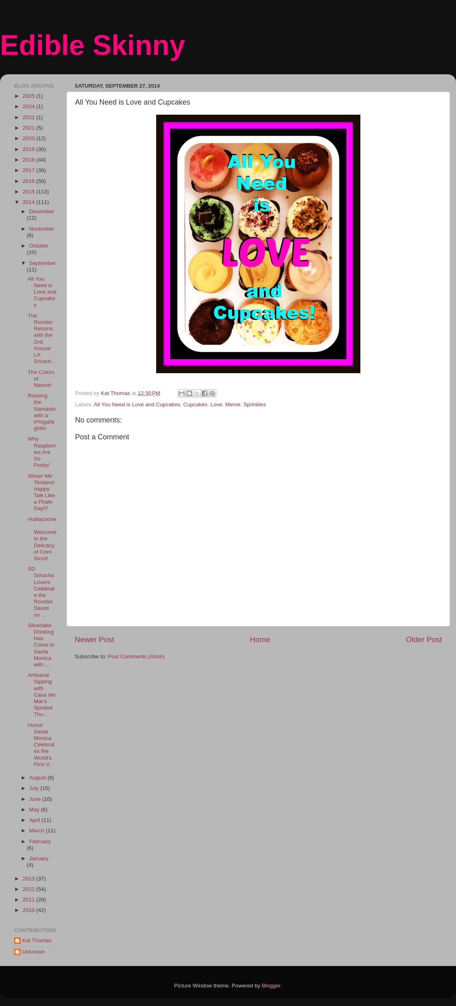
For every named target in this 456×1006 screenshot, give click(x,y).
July (34, 788)
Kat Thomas (37, 940)
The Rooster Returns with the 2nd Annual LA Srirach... (42, 338)
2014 (29, 202)
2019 (29, 149)
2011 (29, 900)
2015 (29, 192)
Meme (233, 404)
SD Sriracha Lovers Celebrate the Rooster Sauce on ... (41, 591)
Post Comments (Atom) (136, 656)
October (38, 246)
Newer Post (94, 639)
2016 (29, 181)
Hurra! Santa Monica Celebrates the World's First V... (41, 744)
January (38, 858)
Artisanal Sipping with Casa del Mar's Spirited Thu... (41, 694)
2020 (29, 138)
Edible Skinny (92, 45)
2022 (29, 117)
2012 (29, 889)
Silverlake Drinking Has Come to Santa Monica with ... (41, 645)
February (40, 841)
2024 (29, 106)
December (41, 211)
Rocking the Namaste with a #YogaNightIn (42, 412)
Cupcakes (195, 404)
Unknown (33, 952)
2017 (29, 170)
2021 (29, 128)
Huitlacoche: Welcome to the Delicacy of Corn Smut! (42, 538)
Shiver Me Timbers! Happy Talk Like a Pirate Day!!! (41, 492)
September (42, 263)
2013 (29, 879)
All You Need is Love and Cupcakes (137, 404)
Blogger (271, 986)
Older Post (424, 639)
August (38, 778)
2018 (29, 160)
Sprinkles (254, 404)
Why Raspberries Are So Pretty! (42, 452)
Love (216, 404)
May (35, 809)
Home (260, 639)
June (35, 799)
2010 (29, 910)
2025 (29, 96)
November (41, 229)
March (37, 830)
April (35, 820)
